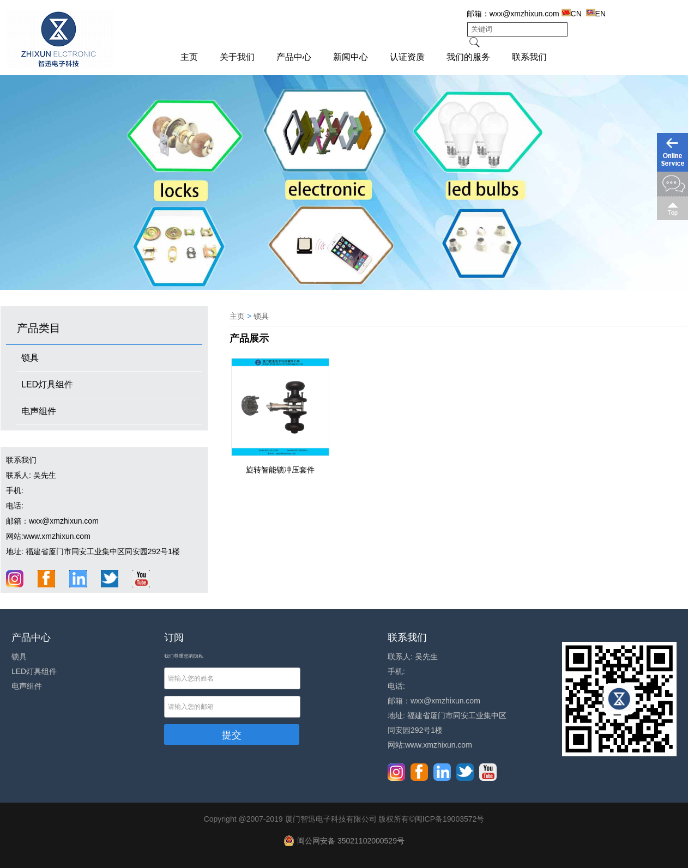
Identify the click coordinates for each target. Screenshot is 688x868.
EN (596, 13)
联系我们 (529, 57)
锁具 (30, 357)
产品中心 (293, 57)
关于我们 (237, 57)
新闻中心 (350, 57)
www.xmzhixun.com (56, 536)
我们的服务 (468, 57)
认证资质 (407, 57)
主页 (189, 57)
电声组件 (38, 411)
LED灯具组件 (47, 384)
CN (572, 13)
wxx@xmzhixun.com (524, 13)
